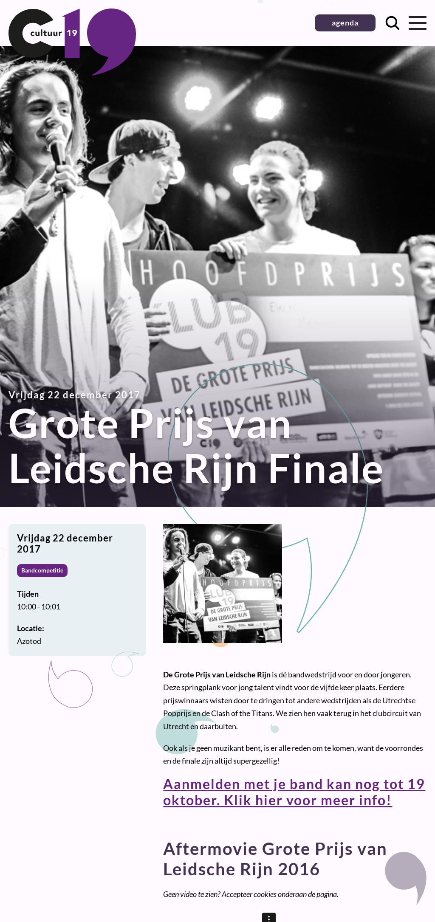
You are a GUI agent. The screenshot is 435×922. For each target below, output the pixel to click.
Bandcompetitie (42, 570)
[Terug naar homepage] (72, 72)
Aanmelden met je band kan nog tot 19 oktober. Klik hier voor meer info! (294, 791)
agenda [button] (345, 22)
